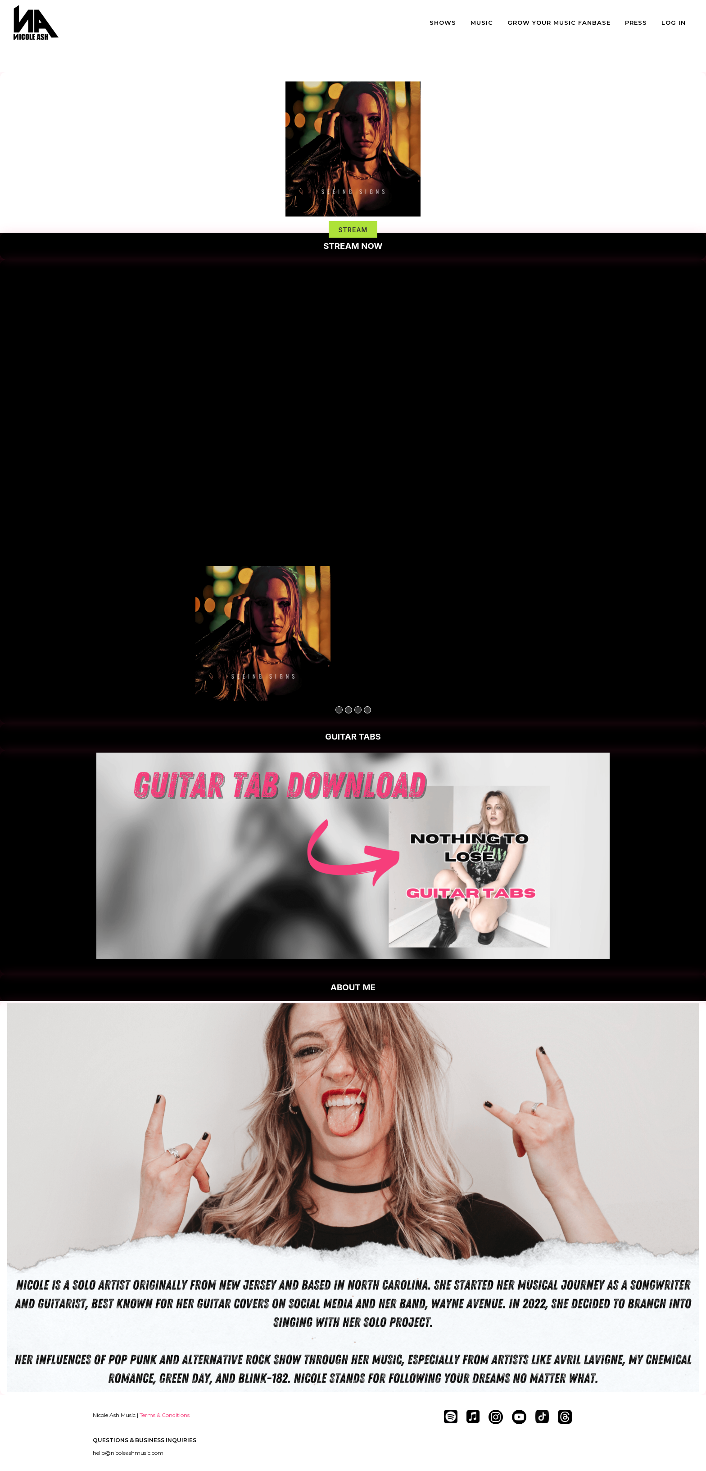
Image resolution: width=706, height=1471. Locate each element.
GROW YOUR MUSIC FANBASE (559, 22)
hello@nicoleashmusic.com (128, 1452)
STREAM (353, 230)
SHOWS (443, 22)
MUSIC (482, 22)
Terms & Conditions (165, 1415)
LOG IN (673, 22)
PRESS (636, 22)
